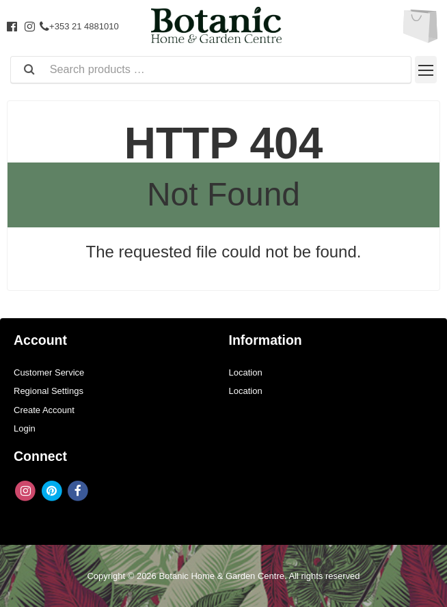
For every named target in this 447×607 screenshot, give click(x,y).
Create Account (44, 410)
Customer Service (49, 372)
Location (245, 372)
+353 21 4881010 (79, 26)
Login (25, 428)
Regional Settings (48, 391)
